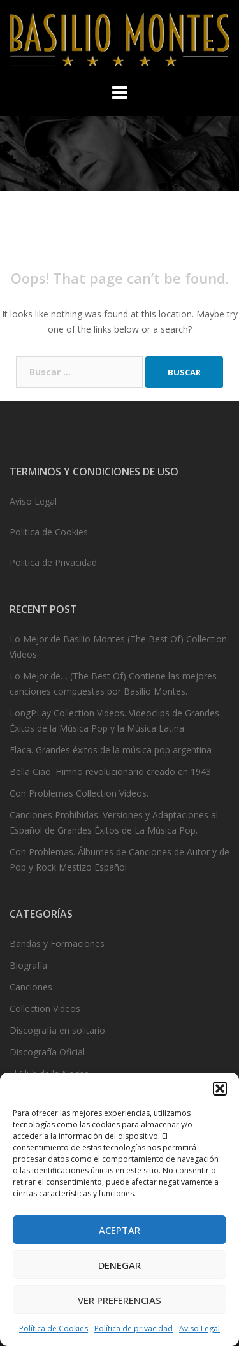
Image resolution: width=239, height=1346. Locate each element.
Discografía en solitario (57, 1030)
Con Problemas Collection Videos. (79, 793)
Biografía (28, 965)
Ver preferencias (119, 1300)
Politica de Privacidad (53, 562)
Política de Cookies (53, 1328)
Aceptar (119, 1230)
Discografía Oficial (47, 1052)
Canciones (31, 987)
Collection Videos (45, 1008)
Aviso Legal (199, 1328)
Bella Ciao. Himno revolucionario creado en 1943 (110, 771)
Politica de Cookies (49, 532)
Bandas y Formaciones (57, 943)
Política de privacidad (133, 1328)
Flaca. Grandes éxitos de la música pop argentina (111, 750)
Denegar (119, 1265)
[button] (220, 1088)
